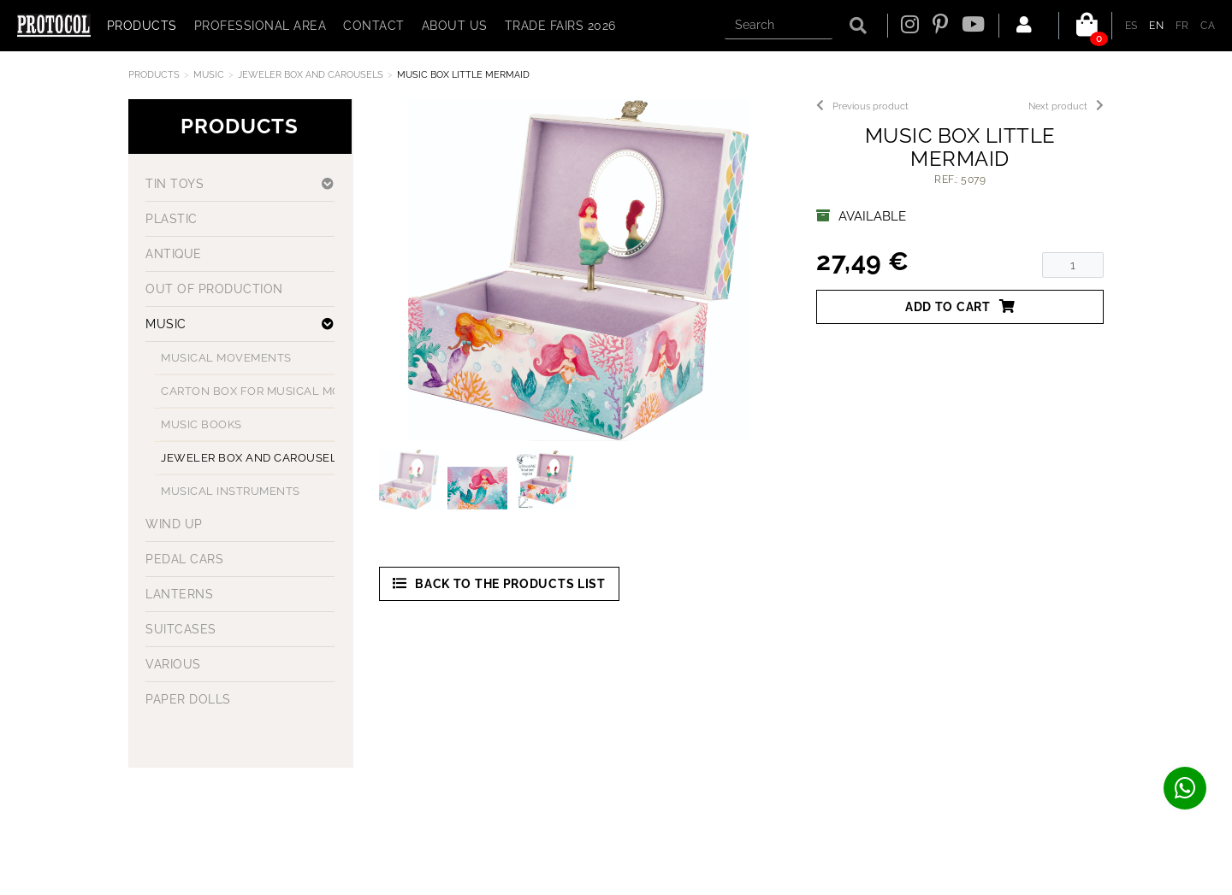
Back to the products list (499, 583)
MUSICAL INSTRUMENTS (230, 491)
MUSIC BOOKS (201, 424)
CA (1207, 26)
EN (1156, 26)
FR (1182, 26)
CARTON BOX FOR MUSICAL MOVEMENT (275, 391)
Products (154, 74)
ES (1131, 26)
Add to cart (960, 306)
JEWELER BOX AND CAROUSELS (310, 74)
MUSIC (208, 74)
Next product (1066, 106)
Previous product (862, 106)
